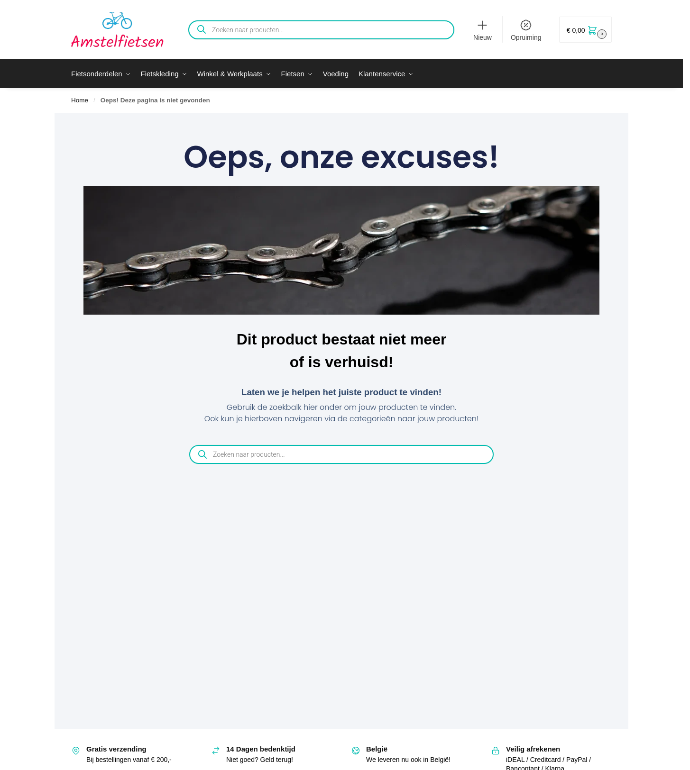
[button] (585, 30)
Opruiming (526, 29)
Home (79, 100)
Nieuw (482, 29)
